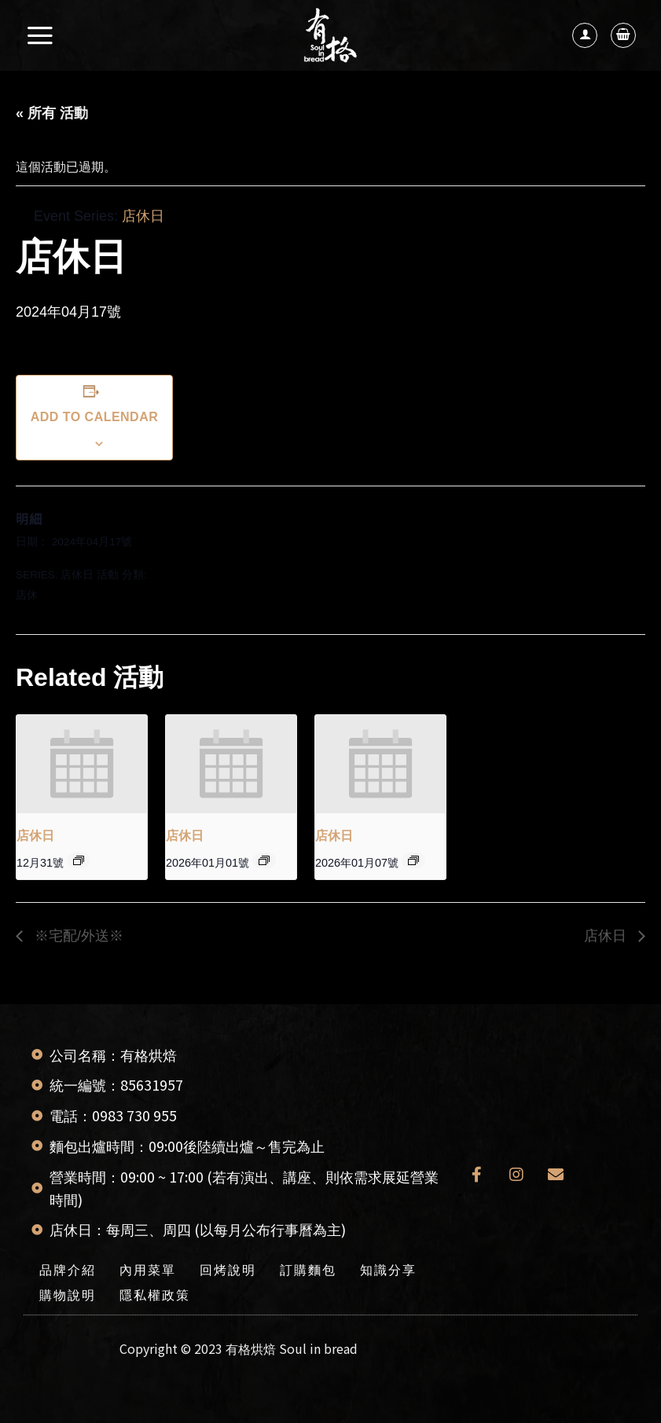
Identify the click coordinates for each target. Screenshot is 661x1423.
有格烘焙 (251, 1348)
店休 (27, 595)
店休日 (77, 575)
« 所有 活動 (52, 113)
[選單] (41, 35)
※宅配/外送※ (77, 936)
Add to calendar (94, 417)
